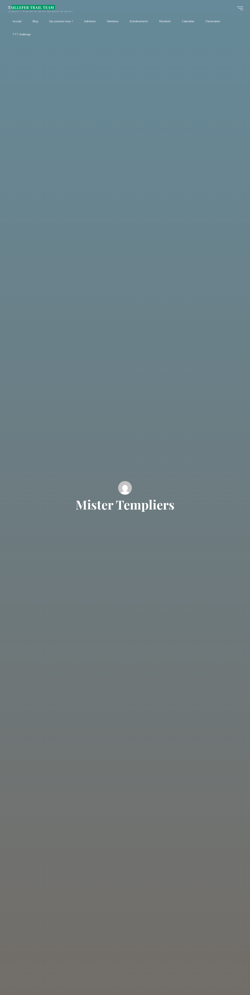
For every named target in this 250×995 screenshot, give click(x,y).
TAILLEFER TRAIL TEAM (31, 7)
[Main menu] (240, 8)
